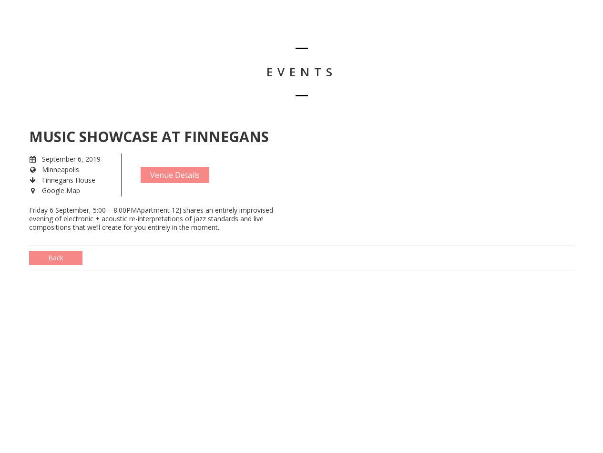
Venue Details (175, 175)
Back (55, 257)
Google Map (61, 190)
